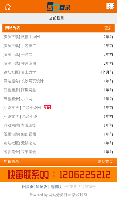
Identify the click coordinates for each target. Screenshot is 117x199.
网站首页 (105, 162)
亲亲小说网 (31, 108)
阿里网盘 (28, 90)
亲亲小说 (29, 117)
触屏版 (41, 187)
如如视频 (28, 134)
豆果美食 (28, 152)
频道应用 (28, 63)
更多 (108, 28)
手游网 (26, 55)
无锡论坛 (28, 143)
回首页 (27, 187)
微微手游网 (30, 37)
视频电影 (11, 134)
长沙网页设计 (32, 81)
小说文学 (12, 108)
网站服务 (11, 81)
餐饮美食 (11, 152)
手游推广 (28, 46)
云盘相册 (11, 90)
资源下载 (11, 37)
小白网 (26, 99)
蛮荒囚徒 (28, 125)
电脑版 (56, 187)
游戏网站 (11, 125)
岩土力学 (28, 72)
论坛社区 (11, 72)
